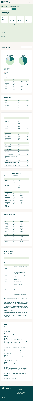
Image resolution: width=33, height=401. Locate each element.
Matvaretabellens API (20, 389)
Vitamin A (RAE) (7, 180)
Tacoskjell (18, 6)
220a (13, 81)
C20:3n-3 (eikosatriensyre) (9, 154)
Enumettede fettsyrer (8, 123)
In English (29, 2)
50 (13, 183)
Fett (5, 81)
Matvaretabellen (8, 2)
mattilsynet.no (19, 394)
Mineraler (2, 35)
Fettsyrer (2, 31)
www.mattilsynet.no (8, 343)
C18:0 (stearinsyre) (7, 139)
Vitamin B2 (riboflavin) (8, 195)
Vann (5, 89)
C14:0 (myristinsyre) (8, 136)
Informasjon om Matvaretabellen (22, 390)
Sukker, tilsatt (7, 105)
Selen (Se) (6, 239)
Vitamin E (6, 188)
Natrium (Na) (7, 226)
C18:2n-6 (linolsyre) (8, 151)
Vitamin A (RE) (7, 182)
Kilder (2, 39)
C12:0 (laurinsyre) (7, 134)
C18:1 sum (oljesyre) (8, 146)
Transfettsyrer (7, 121)
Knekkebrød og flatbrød (12, 6)
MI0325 (14, 180)
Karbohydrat (7, 100)
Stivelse (6, 102)
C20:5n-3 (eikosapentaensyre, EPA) (10, 162)
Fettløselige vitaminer (8, 178)
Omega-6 (6, 128)
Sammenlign (16, 24)
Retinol (6, 183)
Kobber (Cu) (6, 241)
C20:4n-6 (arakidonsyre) (8, 160)
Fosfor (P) (6, 231)
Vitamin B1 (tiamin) (7, 193)
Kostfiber (6, 84)
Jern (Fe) (6, 236)
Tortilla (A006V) (12, 256)
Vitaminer (2, 33)
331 (18, 102)
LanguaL (6, 312)
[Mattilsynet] (7, 388)
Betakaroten (7, 185)
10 (18, 121)
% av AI (27, 178)
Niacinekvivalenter (7, 198)
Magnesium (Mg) (7, 229)
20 (13, 185)
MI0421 (14, 198)
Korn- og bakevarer (4, 6)
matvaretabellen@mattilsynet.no (7, 398)
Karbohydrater (3, 32)
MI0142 (14, 89)
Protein (6, 86)
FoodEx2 (6, 302)
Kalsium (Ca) (7, 224)
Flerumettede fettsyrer (8, 124)
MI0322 (14, 182)
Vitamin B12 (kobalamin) (8, 203)
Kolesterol (6, 129)
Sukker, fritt (6, 107)
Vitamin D (6, 187)
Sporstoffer (3, 36)
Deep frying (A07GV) (17, 259)
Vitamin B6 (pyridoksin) (8, 200)
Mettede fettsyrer (7, 119)
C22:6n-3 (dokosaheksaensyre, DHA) (10, 165)
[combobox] (6, 9)
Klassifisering (3, 37)
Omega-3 (6, 126)
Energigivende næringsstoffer (6, 29)
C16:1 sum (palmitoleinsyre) (9, 144)
